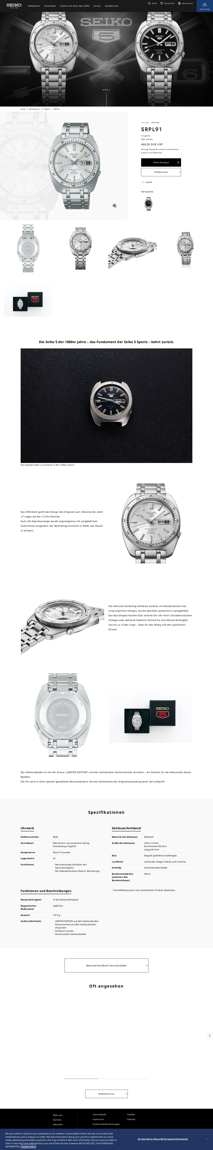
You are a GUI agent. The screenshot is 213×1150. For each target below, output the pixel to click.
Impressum (98, 1119)
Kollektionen (34, 109)
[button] (152, 3)
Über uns (57, 1115)
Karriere (57, 1119)
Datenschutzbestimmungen (106, 1124)
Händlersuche (161, 172)
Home (23, 109)
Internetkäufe (99, 1114)
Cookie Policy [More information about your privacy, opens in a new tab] (28, 1148)
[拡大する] (114, 206)
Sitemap (131, 1119)
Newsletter (59, 1129)
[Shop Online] (205, 6)
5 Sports (46, 109)
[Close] (207, 1140)
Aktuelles (58, 1124)
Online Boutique (166, 162)
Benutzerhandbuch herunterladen (106, 965)
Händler (131, 1114)
